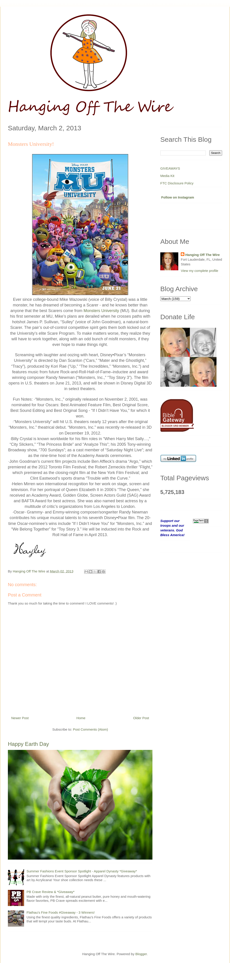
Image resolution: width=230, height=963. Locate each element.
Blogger (141, 954)
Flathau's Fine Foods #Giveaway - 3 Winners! (61, 912)
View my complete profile (199, 271)
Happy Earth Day (28, 744)
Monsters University (101, 310)
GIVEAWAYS (170, 168)
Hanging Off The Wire (202, 255)
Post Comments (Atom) (90, 729)
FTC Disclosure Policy (177, 183)
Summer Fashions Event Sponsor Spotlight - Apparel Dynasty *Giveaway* (82, 871)
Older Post (141, 718)
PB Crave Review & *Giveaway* (50, 892)
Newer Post (20, 718)
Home (80, 718)
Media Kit (167, 176)
